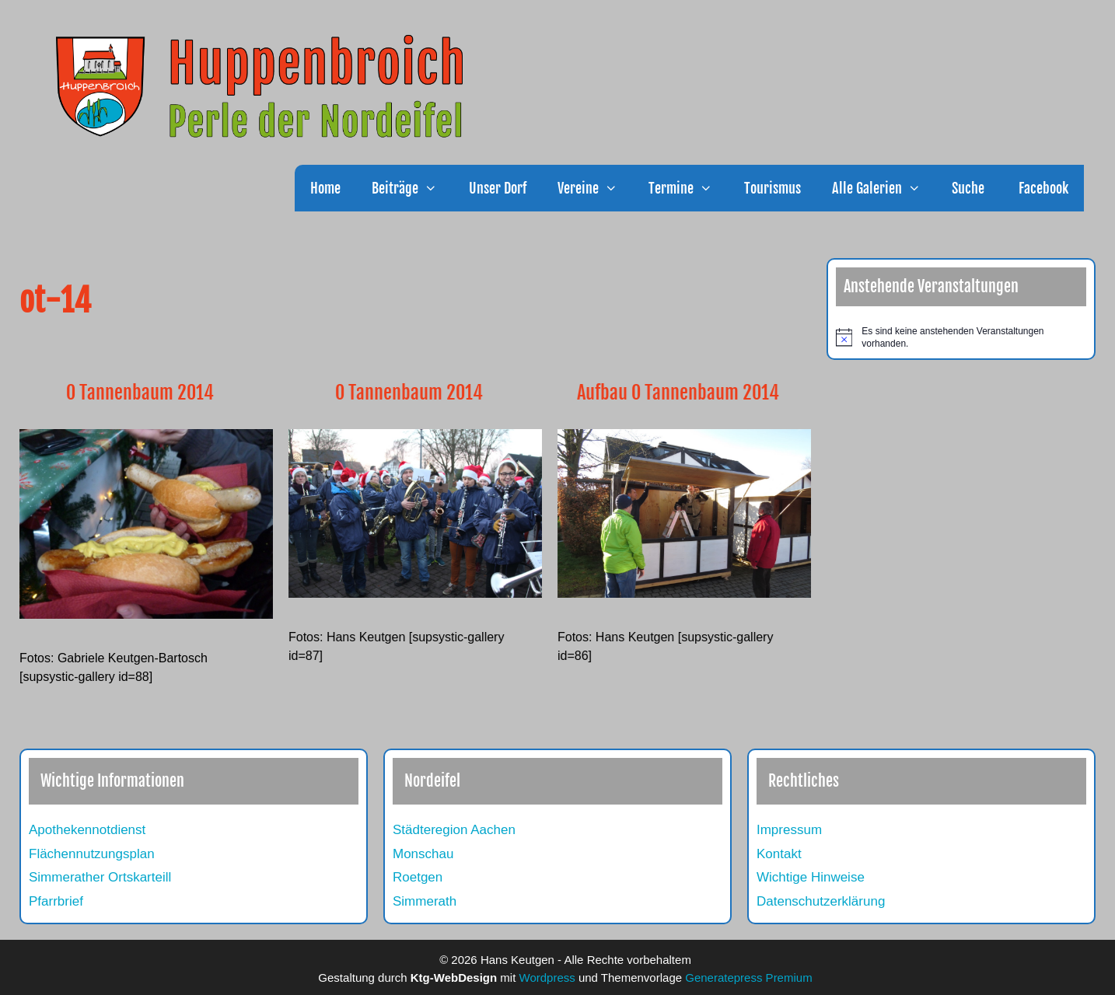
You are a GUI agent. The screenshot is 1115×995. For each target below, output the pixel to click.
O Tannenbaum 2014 (140, 392)
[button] (435, 188)
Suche (968, 188)
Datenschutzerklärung (821, 901)
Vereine (595, 188)
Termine (688, 188)
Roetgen (417, 877)
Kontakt (779, 854)
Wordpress (547, 977)
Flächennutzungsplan (92, 854)
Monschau (423, 854)
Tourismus (772, 188)
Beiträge (412, 188)
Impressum (789, 829)
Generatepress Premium (748, 977)
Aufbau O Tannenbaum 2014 (678, 392)
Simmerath (424, 901)
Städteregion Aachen (454, 829)
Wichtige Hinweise (811, 877)
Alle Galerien (884, 188)
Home (325, 188)
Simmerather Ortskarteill (100, 877)
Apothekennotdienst (87, 829)
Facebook (1041, 188)
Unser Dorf (497, 188)
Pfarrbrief (56, 901)
